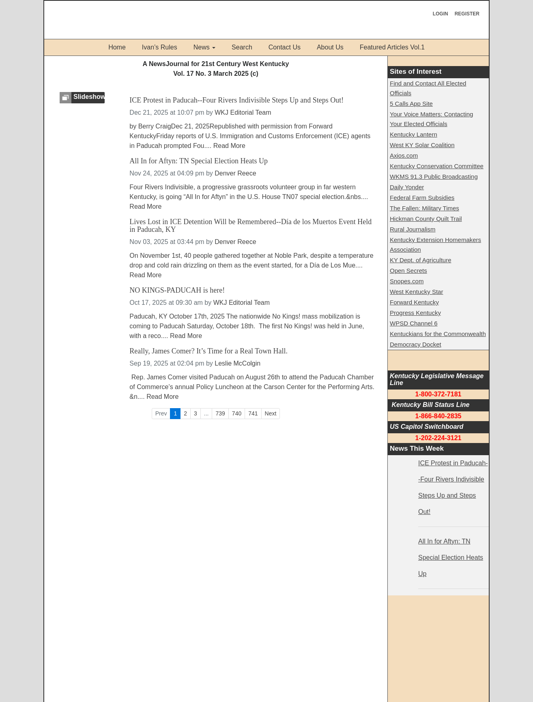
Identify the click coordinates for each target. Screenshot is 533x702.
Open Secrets (408, 270)
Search (242, 47)
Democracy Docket (415, 344)
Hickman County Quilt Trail (426, 218)
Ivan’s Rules (159, 47)
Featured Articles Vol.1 (392, 47)
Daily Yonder (407, 187)
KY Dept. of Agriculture (420, 260)
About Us (330, 47)
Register (467, 14)
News (201, 47)
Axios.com (404, 155)
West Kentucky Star (416, 291)
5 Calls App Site (411, 103)
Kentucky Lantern (413, 134)
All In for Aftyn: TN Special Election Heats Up (198, 161)
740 (236, 413)
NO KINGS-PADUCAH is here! (177, 290)
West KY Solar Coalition (422, 144)
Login (440, 14)
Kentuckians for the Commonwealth (438, 333)
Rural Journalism (413, 229)
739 (220, 413)
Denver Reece (235, 173)
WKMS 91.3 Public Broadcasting (434, 176)
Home (117, 47)
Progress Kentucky (415, 312)
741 (253, 413)
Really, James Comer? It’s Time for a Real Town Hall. (208, 351)
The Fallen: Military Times (424, 208)
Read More (229, 145)
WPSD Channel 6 (414, 323)
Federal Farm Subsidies (422, 197)
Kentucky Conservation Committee (437, 166)
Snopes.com (406, 281)
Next (271, 413)
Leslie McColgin (237, 363)
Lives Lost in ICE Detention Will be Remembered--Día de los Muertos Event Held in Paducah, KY (250, 226)
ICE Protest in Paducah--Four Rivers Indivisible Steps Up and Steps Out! (236, 100)
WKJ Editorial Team (243, 112)
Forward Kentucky (414, 302)
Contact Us (285, 47)
